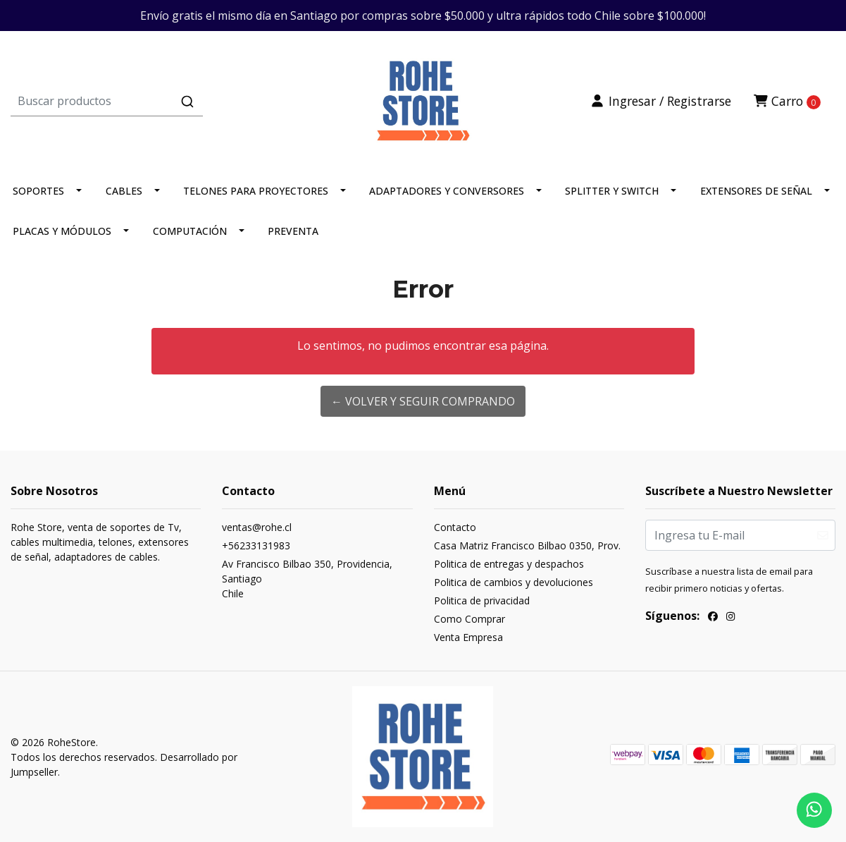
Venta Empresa (468, 637)
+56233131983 (256, 545)
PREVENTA (293, 231)
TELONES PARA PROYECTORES (255, 190)
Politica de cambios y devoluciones (513, 582)
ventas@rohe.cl (257, 527)
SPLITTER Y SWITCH (612, 190)
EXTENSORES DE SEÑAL (756, 190)
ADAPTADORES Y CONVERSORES (446, 190)
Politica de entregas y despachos (509, 564)
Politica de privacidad (482, 600)
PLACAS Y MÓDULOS (62, 231)
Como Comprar (469, 619)
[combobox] (148, 100)
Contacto (455, 527)
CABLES (124, 190)
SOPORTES (38, 190)
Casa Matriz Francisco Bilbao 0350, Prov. (527, 545)
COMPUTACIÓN (190, 231)
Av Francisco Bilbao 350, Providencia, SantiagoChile (307, 578)
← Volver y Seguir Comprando (423, 401)
